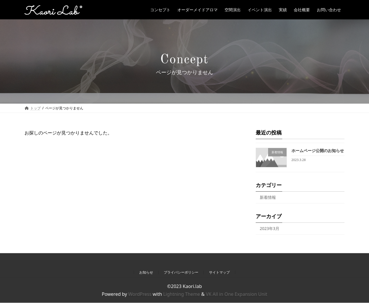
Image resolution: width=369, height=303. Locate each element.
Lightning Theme (181, 294)
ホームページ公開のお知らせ (317, 150)
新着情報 (268, 197)
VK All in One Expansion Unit (236, 294)
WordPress (140, 294)
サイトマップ (219, 272)
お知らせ (146, 272)
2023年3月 (269, 228)
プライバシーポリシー (181, 272)
